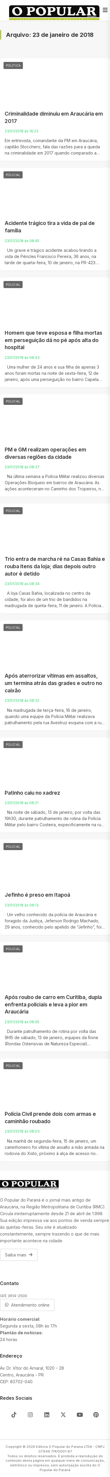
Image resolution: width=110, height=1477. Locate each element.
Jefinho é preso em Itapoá (37, 895)
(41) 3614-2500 (13, 1295)
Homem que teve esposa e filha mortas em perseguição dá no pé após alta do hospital (53, 340)
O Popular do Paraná (70, 1467)
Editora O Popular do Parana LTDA (64, 1447)
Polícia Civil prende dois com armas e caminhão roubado (50, 1117)
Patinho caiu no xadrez (32, 793)
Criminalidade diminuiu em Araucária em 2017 (54, 117)
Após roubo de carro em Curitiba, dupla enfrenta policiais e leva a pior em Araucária (53, 1004)
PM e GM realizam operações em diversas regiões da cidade (45, 453)
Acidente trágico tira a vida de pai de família (50, 227)
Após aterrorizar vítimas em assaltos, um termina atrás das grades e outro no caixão (53, 683)
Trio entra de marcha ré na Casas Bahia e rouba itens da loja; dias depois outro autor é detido (55, 566)
